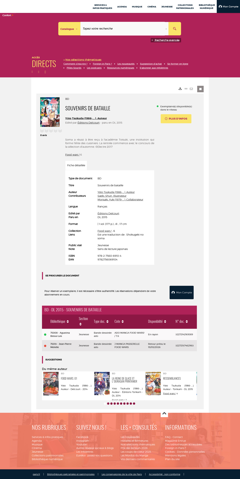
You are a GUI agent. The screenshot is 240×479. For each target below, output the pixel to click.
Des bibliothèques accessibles (183, 444)
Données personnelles (191, 451)
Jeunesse (37, 451)
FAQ (167, 436)
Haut (164, 413)
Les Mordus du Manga (134, 455)
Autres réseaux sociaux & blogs (95, 447)
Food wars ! (72, 154)
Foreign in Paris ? (175, 447)
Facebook (82, 436)
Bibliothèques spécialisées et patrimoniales (70, 473)
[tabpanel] (109, 219)
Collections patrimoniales (47, 455)
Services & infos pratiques (47, 436)
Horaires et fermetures (134, 440)
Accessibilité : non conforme (164, 473)
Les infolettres (84, 451)
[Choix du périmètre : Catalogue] (69, 29)
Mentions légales (175, 455)
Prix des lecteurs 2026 (134, 447)
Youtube (81, 444)
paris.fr (36, 473)
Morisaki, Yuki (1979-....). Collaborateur (120, 199)
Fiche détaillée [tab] (76, 165)
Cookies (170, 451)
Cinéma (37, 447)
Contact (178, 436)
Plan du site (172, 458)
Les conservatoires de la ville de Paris (122, 473)
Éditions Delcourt (89, 122)
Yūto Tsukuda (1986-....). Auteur (86, 118)
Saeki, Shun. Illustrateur (112, 195)
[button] (228, 6)
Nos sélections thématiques (138, 444)
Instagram (82, 440)
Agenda (37, 440)
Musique (37, 444)
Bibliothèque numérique (47, 458)
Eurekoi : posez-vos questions (94, 455)
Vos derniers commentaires (138, 458)
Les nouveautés (130, 436)
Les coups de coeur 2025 (136, 451)
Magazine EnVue (175, 440)
